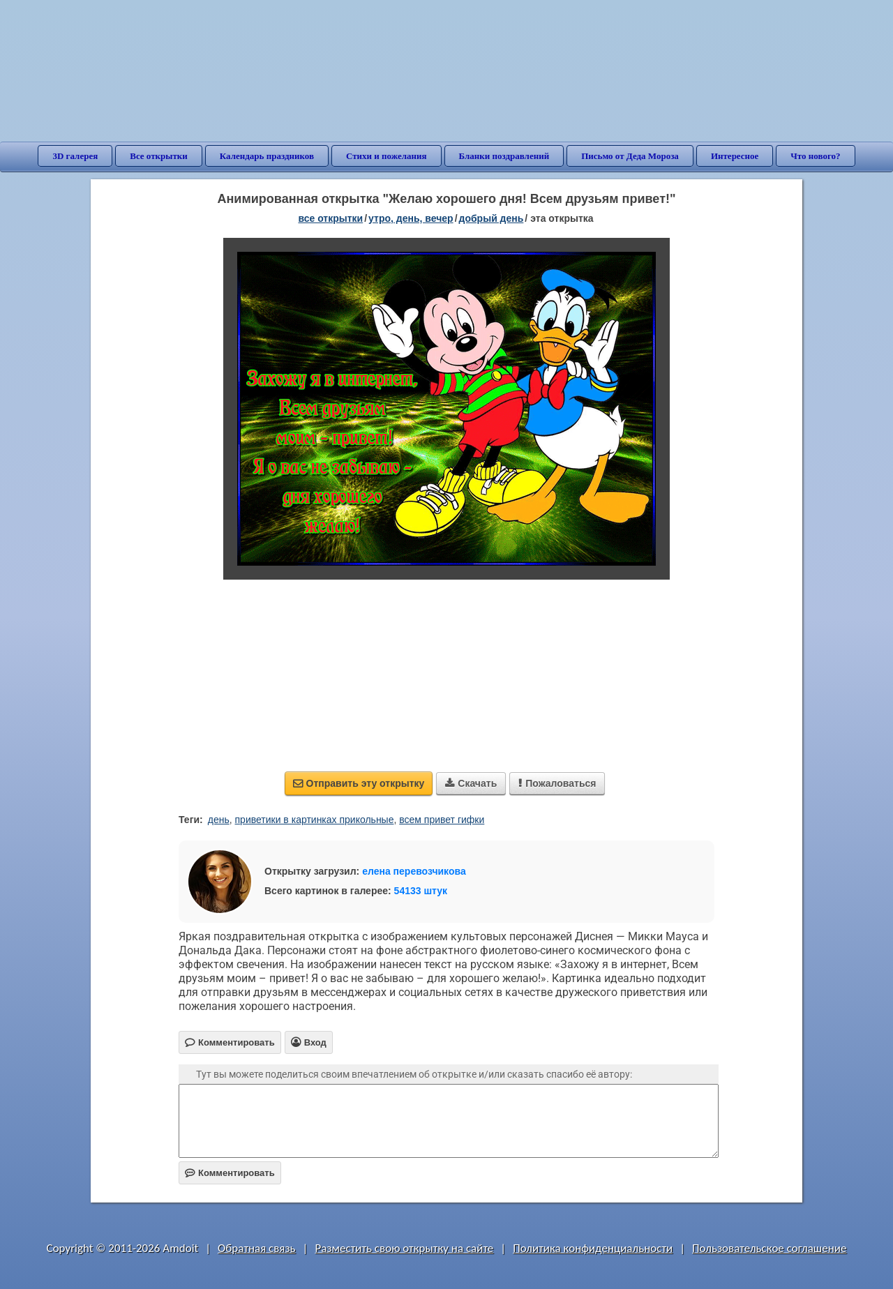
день (219, 819)
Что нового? (815, 156)
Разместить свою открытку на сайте (404, 1248)
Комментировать (230, 1173)
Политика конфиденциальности (593, 1248)
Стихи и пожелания (386, 156)
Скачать (471, 783)
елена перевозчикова (414, 871)
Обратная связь (257, 1248)
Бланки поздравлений (504, 156)
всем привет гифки (441, 819)
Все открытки (159, 156)
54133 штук (421, 890)
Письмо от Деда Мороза (630, 156)
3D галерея (75, 156)
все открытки (330, 218)
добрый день (491, 218)
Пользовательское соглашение (769, 1248)
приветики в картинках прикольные (314, 819)
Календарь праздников (267, 156)
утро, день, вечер (410, 218)
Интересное (734, 156)
